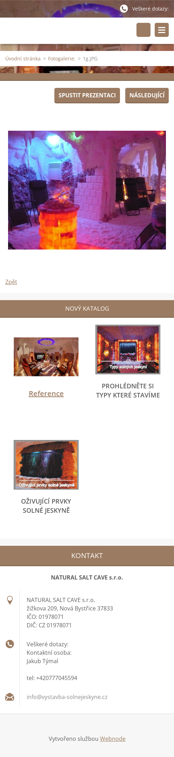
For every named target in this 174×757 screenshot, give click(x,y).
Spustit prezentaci (87, 95)
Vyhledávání (143, 30)
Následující (147, 95)
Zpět (11, 282)
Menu (162, 30)
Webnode (113, 739)
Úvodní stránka (23, 58)
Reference (46, 393)
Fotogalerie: (61, 58)
